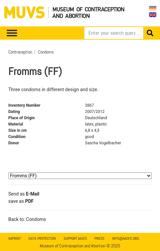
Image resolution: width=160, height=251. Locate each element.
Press (99, 238)
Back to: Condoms (27, 219)
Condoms (46, 52)
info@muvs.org (125, 238)
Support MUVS (75, 238)
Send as (23, 194)
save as (20, 201)
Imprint (14, 238)
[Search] (113, 33)
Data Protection (42, 238)
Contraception (20, 52)
